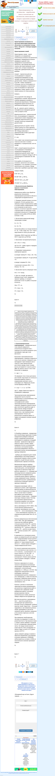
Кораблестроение (8, 80)
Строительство (8, 142)
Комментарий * (25, 710)
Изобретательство (8, 65)
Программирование (8, 123)
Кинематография (8, 78)
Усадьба (8, 150)
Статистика (8, 140)
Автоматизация (8, 26)
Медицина (8, 103)
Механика (8, 111)
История (8, 76)
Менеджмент (8, 105)
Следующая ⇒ (24, 39)
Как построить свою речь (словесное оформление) (33, 741)
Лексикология (8, 86)
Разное (8, 134)
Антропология (8, 30)
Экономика (8, 167)
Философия (8, 157)
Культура (8, 84)
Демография (8, 57)
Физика (8, 152)
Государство (8, 55)
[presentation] (26, 726)
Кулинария (8, 82)
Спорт (8, 138)
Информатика (8, 70)
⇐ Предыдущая (18, 37)
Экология (8, 165)
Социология (8, 136)
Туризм (8, 148)
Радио (8, 132)
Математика (8, 94)
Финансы (8, 159)
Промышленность (8, 128)
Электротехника (8, 169)
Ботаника (8, 45)
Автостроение (8, 28)
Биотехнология (8, 43)
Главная (21, 0)
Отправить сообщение (25, 730)
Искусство (8, 74)
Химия (8, 161)
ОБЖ (8, 113)
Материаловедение (8, 99)
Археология (8, 32)
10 (19, 39)
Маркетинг (8, 92)
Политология (8, 119)
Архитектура (8, 34)
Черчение (8, 163)
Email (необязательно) (25, 705)
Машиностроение (8, 101)
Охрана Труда (8, 115)
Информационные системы (8, 72)
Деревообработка (8, 59)
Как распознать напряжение (25, 755)
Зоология (8, 63)
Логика (8, 90)
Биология (8, 41)
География (8, 51)
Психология (8, 130)
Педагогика (8, 117)
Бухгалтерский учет (8, 47)
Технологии (8, 146)
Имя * (25, 701)
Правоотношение (8, 121)
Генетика (8, 49)
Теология (8, 144)
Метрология (8, 109)
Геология (8, 53)
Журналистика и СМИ (8, 61)
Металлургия (8, 107)
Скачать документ (33, 31)
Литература (8, 88)
